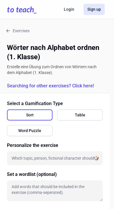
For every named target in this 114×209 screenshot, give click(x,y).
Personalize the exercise (32, 145)
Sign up (94, 9)
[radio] (30, 114)
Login (69, 9)
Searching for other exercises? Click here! (50, 86)
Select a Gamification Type (35, 103)
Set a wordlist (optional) (32, 174)
